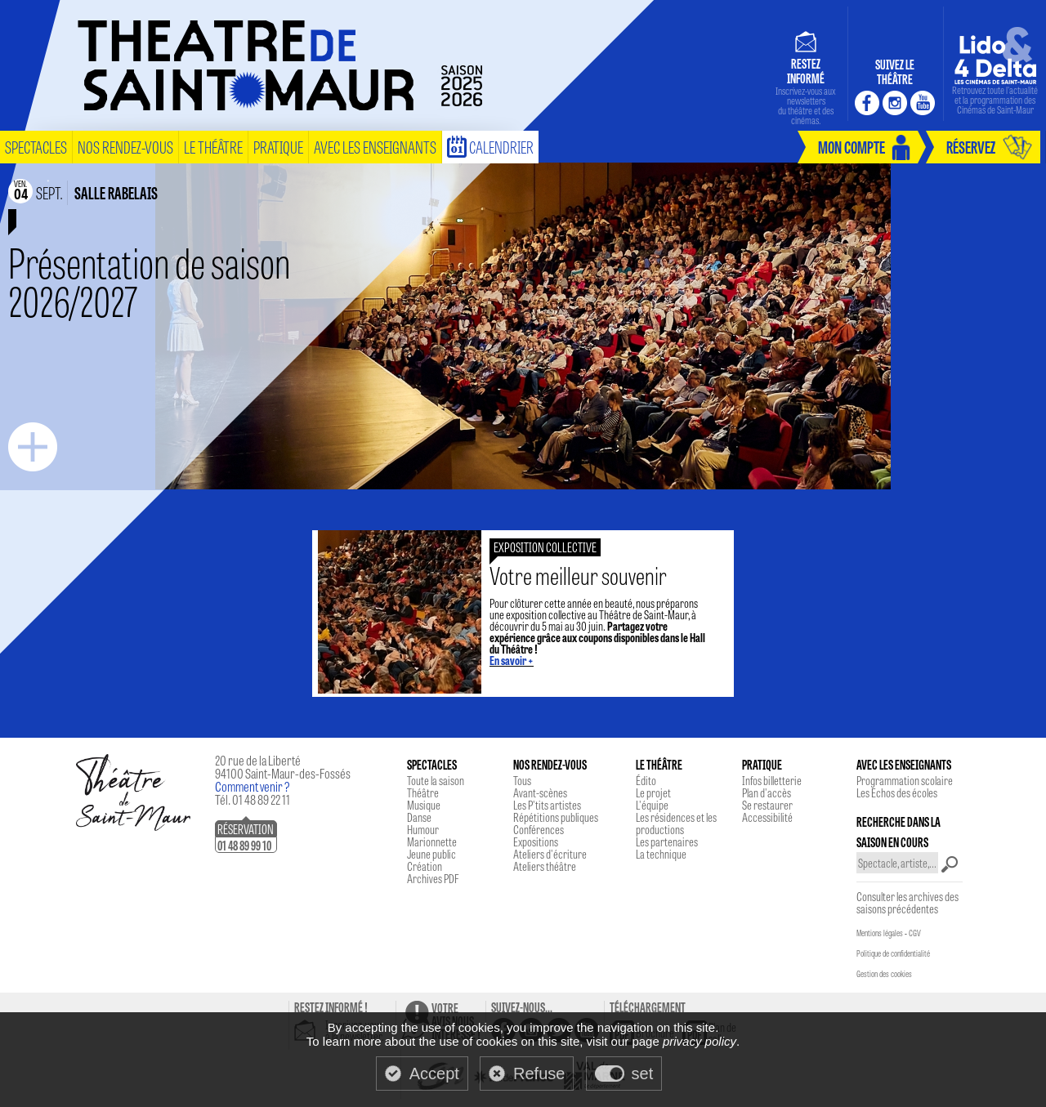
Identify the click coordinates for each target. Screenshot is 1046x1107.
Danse (419, 817)
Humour (423, 829)
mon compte (851, 146)
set (643, 1073)
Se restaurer (767, 805)
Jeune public (431, 854)
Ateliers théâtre (544, 866)
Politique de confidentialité (893, 953)
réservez (970, 146)
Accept (434, 1073)
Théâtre (423, 792)
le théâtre (213, 146)
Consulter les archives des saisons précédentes (907, 902)
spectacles (36, 146)
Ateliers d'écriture (550, 854)
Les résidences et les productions (676, 823)
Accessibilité (767, 817)
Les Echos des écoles (896, 792)
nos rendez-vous (125, 146)
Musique (423, 805)
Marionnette (432, 841)
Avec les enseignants (375, 146)
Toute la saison (435, 780)
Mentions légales (879, 933)
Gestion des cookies (884, 974)
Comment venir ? (252, 786)
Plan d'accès (766, 792)
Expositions (535, 841)
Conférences (538, 829)
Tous (522, 780)
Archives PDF (432, 878)
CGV (915, 933)
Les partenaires (667, 841)
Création (424, 866)
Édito (646, 780)
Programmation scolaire (904, 780)
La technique (661, 854)
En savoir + (511, 660)
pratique (278, 146)
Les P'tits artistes (547, 805)
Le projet (653, 792)
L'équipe (652, 805)
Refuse (539, 1073)
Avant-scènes (540, 792)
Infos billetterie (772, 780)
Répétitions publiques (555, 817)
